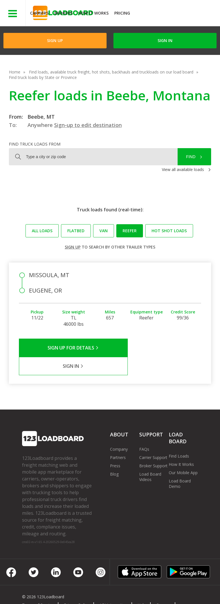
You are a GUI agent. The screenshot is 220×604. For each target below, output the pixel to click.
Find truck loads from (34, 144)
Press (115, 447)
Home (14, 72)
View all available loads (183, 169)
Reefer (130, 230)
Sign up (72, 247)
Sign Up (55, 40)
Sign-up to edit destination (88, 125)
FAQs (144, 431)
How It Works (93, 13)
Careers (163, 586)
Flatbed (76, 230)
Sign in (165, 40)
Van (103, 230)
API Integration (113, 586)
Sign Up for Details (64, 348)
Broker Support (153, 447)
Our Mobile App (183, 454)
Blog (114, 455)
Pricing (122, 13)
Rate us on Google (115, 592)
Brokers (63, 13)
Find (191, 156)
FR (85, 592)
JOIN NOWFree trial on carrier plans (176, 14)
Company (119, 431)
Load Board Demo (180, 465)
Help (142, 586)
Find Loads (179, 437)
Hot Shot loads (169, 230)
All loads (42, 230)
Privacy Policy (76, 586)
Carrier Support (153, 439)
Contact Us (36, 592)
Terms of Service (38, 586)
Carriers (39, 13)
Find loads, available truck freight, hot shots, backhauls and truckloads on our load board (111, 72)
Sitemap (64, 592)
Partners (118, 439)
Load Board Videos (150, 458)
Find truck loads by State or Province (43, 77)
